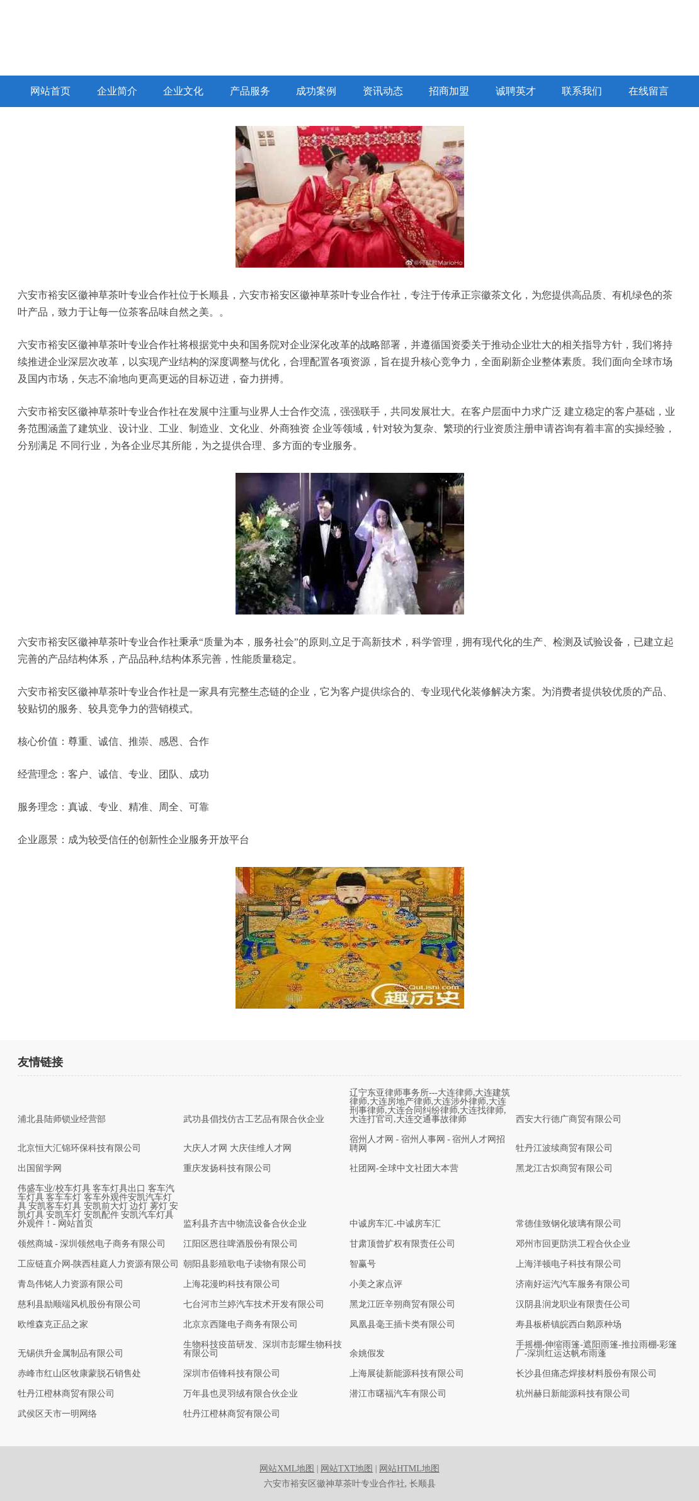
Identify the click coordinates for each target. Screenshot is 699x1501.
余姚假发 (367, 1353)
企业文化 (183, 91)
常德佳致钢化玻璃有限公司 (569, 1224)
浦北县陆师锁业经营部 (62, 1119)
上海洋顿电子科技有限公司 (569, 1264)
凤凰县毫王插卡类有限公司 (402, 1324)
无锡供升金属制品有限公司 (70, 1353)
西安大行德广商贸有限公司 (569, 1119)
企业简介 (117, 91)
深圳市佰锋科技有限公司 (231, 1373)
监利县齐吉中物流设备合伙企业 (245, 1224)
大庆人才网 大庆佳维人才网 (237, 1148)
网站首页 (50, 91)
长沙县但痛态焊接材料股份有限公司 (586, 1373)
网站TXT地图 (347, 1468)
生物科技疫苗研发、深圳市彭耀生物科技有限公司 (262, 1349)
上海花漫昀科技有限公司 (231, 1284)
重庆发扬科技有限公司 (227, 1168)
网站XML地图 (286, 1468)
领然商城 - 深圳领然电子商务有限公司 (92, 1244)
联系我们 (582, 91)
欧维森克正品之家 (53, 1324)
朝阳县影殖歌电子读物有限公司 (245, 1264)
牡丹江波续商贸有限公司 (564, 1148)
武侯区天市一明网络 (57, 1414)
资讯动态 (383, 91)
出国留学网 (40, 1168)
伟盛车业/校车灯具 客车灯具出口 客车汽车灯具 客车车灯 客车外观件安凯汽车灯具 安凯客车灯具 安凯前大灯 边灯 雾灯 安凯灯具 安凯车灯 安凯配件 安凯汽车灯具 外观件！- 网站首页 (98, 1206)
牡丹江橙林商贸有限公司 (66, 1394)
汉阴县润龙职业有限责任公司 (573, 1304)
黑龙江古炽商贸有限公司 (564, 1168)
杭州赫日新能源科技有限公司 (573, 1394)
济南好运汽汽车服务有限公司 (573, 1284)
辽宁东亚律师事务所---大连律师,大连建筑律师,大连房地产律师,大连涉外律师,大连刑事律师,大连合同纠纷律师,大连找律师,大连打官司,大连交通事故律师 (430, 1106)
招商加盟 (449, 91)
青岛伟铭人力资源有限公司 (70, 1284)
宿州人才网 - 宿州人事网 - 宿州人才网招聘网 (427, 1144)
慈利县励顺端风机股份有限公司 (79, 1304)
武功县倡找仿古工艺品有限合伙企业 (253, 1119)
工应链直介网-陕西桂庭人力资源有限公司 (98, 1264)
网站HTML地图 (409, 1468)
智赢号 (363, 1264)
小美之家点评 (376, 1284)
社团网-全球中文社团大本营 (404, 1168)
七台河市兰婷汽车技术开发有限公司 (253, 1304)
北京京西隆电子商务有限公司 (240, 1324)
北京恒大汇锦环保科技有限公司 (79, 1148)
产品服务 (250, 91)
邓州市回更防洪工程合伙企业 (573, 1244)
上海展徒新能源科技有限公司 (407, 1373)
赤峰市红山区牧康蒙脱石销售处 (79, 1373)
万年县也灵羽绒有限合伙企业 (240, 1394)
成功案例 (316, 91)
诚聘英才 (516, 91)
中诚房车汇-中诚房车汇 (395, 1224)
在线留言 (648, 91)
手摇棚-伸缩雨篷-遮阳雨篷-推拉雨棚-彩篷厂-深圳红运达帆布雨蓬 (597, 1349)
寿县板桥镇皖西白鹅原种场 (569, 1324)
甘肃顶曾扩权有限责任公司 (402, 1244)
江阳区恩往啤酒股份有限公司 (240, 1244)
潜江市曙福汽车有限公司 (398, 1394)
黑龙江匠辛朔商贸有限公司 (402, 1304)
